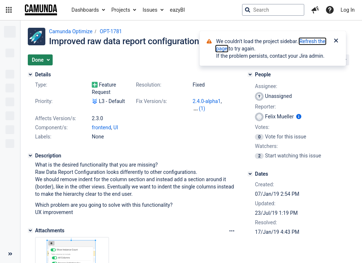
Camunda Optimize (71, 31)
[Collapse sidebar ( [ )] (10, 253)
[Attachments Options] (232, 230)
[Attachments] (30, 230)
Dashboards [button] (85, 10)
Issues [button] (150, 10)
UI (115, 127)
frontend (101, 127)
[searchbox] (273, 10)
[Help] (330, 10)
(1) (202, 108)
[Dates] (250, 173)
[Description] (30, 155)
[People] (250, 74)
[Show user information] (299, 116)
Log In (348, 10)
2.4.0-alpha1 (207, 101)
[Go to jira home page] (41, 10)
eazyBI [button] (177, 10)
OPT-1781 (111, 31)
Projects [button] (121, 10)
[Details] (30, 74)
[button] (9, 10)
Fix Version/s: (151, 101)
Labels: (43, 137)
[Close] (336, 41)
